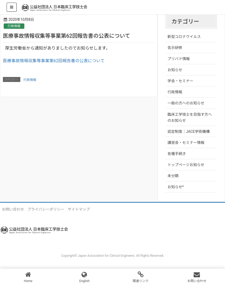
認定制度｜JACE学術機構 (188, 131)
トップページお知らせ (185, 165)
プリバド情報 (178, 59)
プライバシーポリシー (45, 209)
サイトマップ (79, 209)
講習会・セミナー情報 (185, 142)
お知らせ (174, 70)
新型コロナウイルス (184, 37)
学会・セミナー (180, 81)
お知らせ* (175, 187)
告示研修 (174, 48)
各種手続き (176, 154)
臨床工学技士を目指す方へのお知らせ (189, 117)
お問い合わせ (13, 209)
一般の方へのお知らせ (185, 103)
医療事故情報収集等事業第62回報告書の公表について (54, 60)
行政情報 (14, 26)
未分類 (173, 176)
